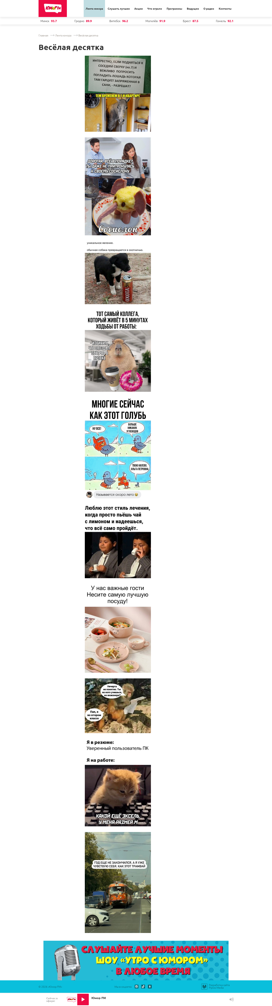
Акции (138, 8)
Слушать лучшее (119, 8)
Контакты (225, 8)
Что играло (154, 8)
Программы (174, 8)
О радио (208, 8)
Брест (187, 21)
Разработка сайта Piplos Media (219, 986)
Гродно (79, 21)
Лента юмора (94, 8)
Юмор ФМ (53, 8)
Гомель (221, 21)
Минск (44, 21)
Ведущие (193, 8)
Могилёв (151, 21)
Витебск (115, 21)
